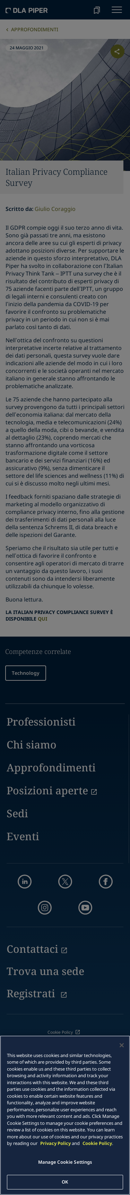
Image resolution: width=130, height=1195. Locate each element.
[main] (65, 1115)
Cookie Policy (97, 1143)
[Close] (121, 1045)
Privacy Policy (55, 1143)
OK (65, 1182)
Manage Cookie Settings (65, 1162)
